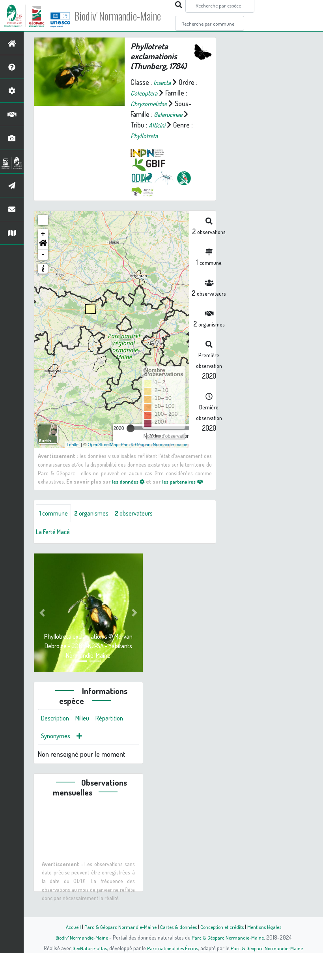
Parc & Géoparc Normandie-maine (154, 444)
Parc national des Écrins (172, 947)
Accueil (67, 926)
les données (134, 481)
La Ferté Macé (55, 541)
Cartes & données (177, 926)
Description (57, 728)
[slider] (130, 428)
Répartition (116, 728)
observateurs (143, 522)
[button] (43, 244)
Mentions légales (269, 926)
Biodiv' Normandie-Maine (130, 16)
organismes (96, 522)
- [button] (43, 254)
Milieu (87, 728)
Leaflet (73, 444)
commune (55, 522)
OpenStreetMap (103, 444)
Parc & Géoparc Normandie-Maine (117, 926)
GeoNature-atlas (87, 947)
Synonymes (57, 747)
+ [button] (43, 234)
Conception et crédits (224, 926)
